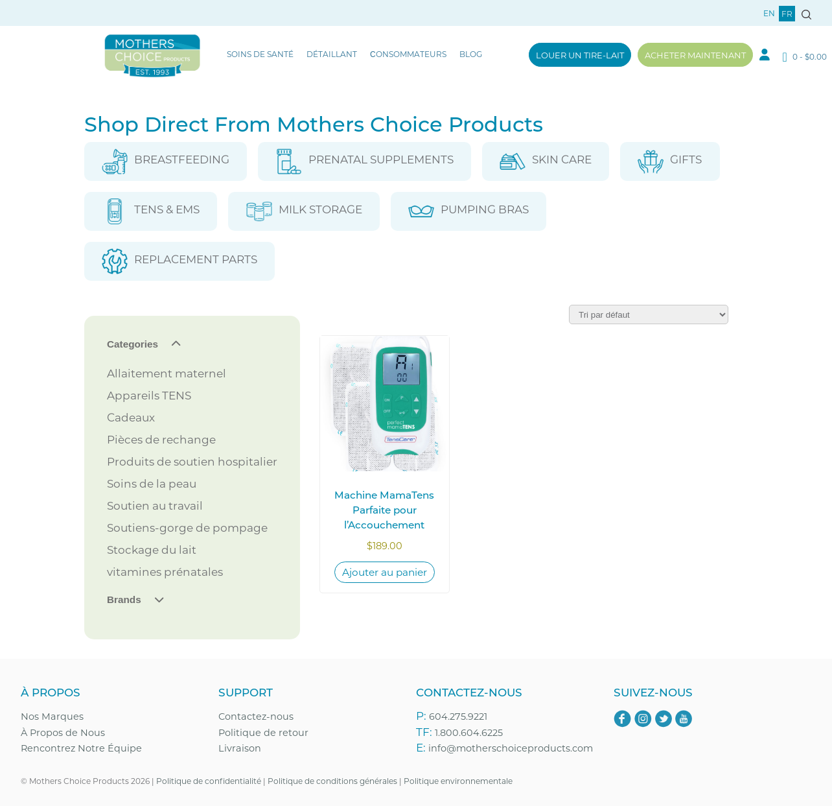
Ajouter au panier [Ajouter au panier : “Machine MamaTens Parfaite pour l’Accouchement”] (384, 571)
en (769, 13)
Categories (132, 344)
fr (786, 13)
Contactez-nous (256, 716)
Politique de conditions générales (332, 781)
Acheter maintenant (695, 54)
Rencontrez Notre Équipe (81, 748)
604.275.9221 (458, 716)
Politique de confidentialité (208, 781)
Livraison (239, 748)
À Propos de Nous (63, 732)
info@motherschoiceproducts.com (510, 748)
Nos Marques (52, 716)
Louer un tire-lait (580, 54)
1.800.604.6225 (469, 732)
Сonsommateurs (408, 54)
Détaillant (331, 54)
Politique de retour (263, 732)
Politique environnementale (458, 781)
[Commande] (648, 314)
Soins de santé (260, 54)
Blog (470, 54)
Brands (124, 599)
